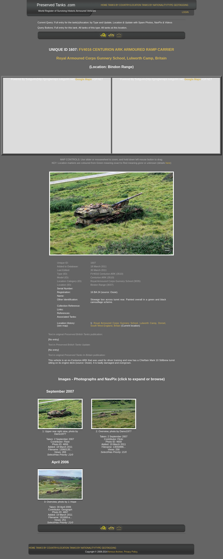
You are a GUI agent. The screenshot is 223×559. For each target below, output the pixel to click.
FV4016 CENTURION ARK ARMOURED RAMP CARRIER (126, 50)
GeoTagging (181, 5)
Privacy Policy (130, 552)
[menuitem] (104, 5)
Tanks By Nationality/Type (157, 5)
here (168, 163)
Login (185, 12)
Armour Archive (115, 552)
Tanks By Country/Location (124, 5)
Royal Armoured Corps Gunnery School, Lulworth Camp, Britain (111, 58)
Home (104, 5)
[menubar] (144, 5)
